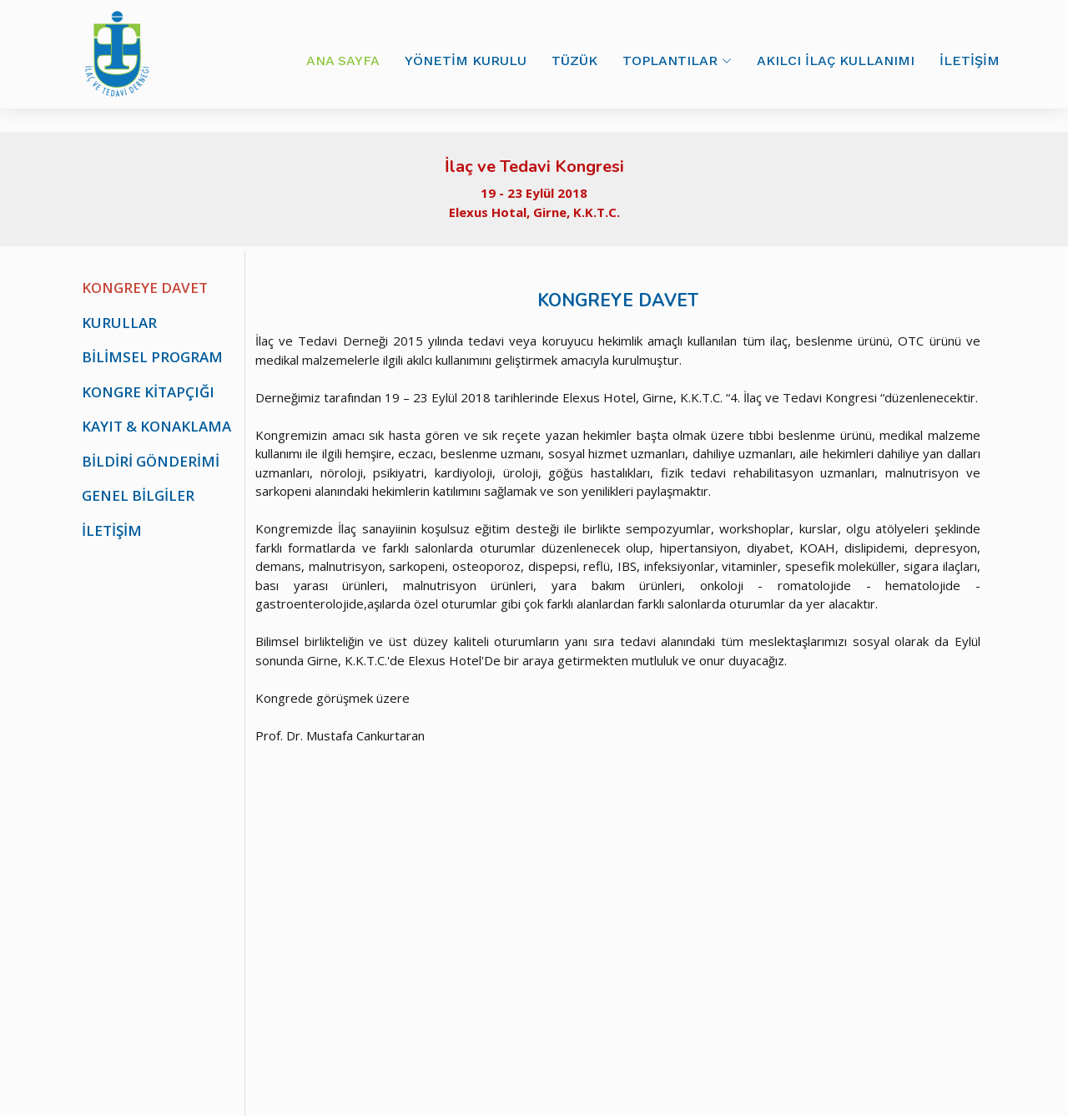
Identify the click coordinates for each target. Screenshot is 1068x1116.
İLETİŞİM (970, 60)
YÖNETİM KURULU (465, 60)
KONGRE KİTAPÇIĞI (148, 391)
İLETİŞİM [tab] (112, 530)
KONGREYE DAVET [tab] (145, 287)
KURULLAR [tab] (119, 322)
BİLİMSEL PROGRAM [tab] (152, 356)
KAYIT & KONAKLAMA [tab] (156, 426)
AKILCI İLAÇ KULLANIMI (835, 60)
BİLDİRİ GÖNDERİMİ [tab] (150, 461)
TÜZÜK (574, 60)
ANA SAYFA (343, 60)
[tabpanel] (617, 497)
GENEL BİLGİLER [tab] (138, 495)
